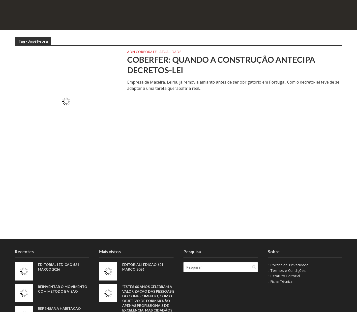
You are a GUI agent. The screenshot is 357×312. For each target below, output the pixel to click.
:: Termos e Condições (287, 270)
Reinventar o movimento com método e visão (62, 288)
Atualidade (170, 52)
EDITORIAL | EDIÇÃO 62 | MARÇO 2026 (58, 266)
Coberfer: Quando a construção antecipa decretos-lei (221, 65)
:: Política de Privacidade (288, 264)
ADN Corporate (142, 52)
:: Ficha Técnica (280, 281)
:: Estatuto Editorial (284, 275)
